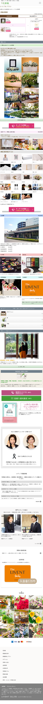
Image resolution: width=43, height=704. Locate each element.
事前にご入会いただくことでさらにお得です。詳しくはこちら (32, 303)
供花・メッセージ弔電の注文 (9, 680)
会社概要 (5, 677)
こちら (42, 34)
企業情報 (3, 686)
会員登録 (5, 665)
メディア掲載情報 (21, 474)
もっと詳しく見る (21, 366)
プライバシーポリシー (11, 686)
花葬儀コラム (6, 671)
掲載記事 (37, 501)
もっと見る (37, 543)
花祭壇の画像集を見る (21, 120)
